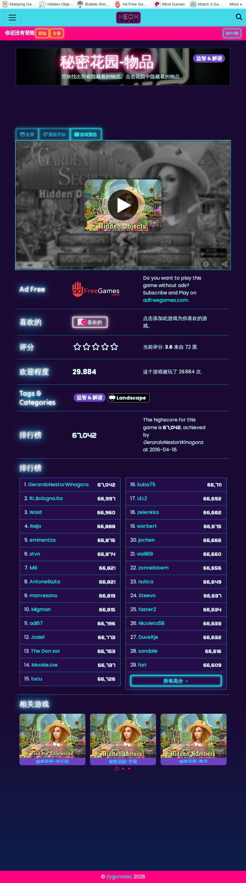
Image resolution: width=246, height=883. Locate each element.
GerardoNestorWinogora (58, 484)
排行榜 (232, 33)
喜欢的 (90, 322)
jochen (146, 540)
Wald (35, 512)
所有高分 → (176, 681)
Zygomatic (119, 876)
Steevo (147, 595)
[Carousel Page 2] (123, 768)
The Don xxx (45, 651)
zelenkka (148, 512)
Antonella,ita (45, 581)
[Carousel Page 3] (129, 768)
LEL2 (142, 498)
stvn (35, 553)
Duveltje (148, 637)
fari (142, 664)
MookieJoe (44, 664)
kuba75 (146, 484)
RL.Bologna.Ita (46, 498)
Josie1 (38, 637)
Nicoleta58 (151, 623)
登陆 (42, 33)
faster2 (147, 609)
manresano (43, 595)
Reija (35, 526)
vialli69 (145, 553)
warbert (147, 526)
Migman (41, 609)
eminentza (42, 540)
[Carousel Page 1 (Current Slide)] (117, 768)
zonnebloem (153, 567)
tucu (36, 678)
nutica (145, 581)
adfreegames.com (165, 300)
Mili (33, 567)
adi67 (36, 623)
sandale (148, 651)
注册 (56, 33)
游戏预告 (86, 134)
